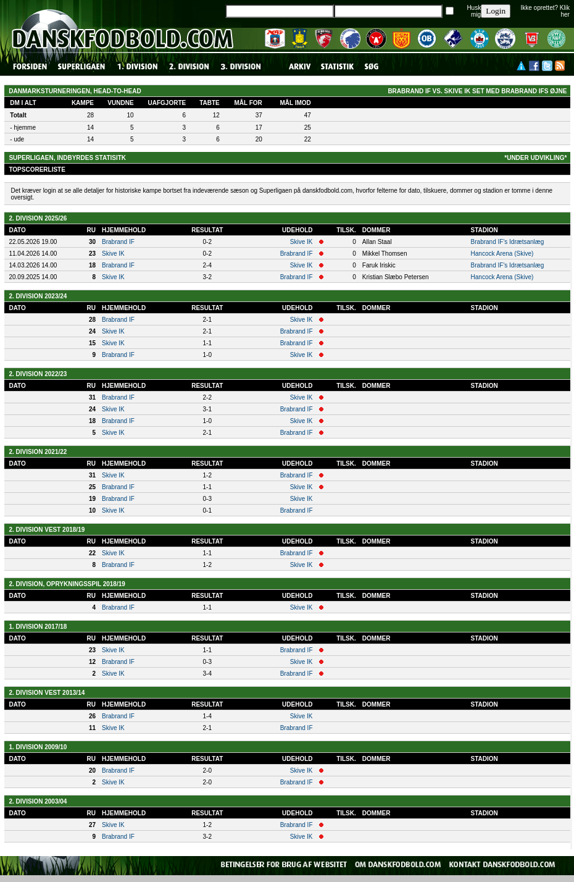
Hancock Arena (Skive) (502, 253)
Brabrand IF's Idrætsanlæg (507, 241)
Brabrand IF (118, 241)
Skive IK (301, 241)
